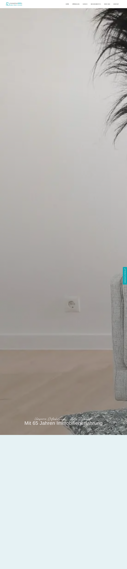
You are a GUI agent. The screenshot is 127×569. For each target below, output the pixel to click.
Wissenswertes (96, 4)
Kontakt (116, 4)
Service (85, 4)
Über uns (107, 4)
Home (67, 4)
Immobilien (75, 4)
